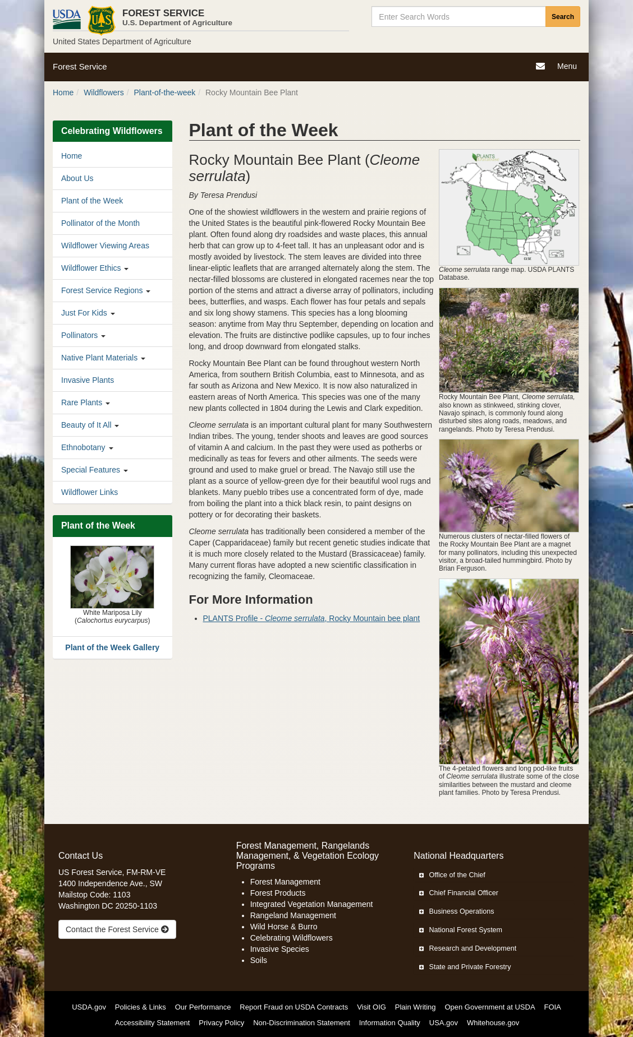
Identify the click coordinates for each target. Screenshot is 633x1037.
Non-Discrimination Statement (301, 1023)
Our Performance (203, 1007)
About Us (77, 178)
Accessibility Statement (152, 1023)
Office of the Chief (452, 875)
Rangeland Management (293, 915)
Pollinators (79, 335)
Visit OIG (371, 1007)
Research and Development (467, 948)
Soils (258, 960)
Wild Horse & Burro (284, 926)
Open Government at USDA (489, 1007)
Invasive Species (279, 949)
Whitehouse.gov (493, 1023)
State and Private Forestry (465, 967)
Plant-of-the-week (165, 92)
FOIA (552, 1007)
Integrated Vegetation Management (311, 904)
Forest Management (285, 881)
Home (63, 92)
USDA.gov (89, 1007)
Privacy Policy (221, 1023)
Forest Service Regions (102, 290)
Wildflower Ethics (91, 267)
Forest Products (278, 892)
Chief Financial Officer (458, 893)
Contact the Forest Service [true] (117, 929)
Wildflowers (104, 92)
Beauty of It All (86, 424)
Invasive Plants (87, 380)
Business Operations (456, 911)
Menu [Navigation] (568, 67)
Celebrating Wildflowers (291, 937)
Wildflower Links (89, 492)
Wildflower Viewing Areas (105, 245)
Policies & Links (140, 1007)
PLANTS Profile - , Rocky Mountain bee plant (311, 618)
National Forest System (460, 930)
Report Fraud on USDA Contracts (294, 1007)
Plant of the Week (92, 200)
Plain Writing (415, 1007)
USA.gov (443, 1023)
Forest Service (80, 66)
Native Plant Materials (99, 357)
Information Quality (389, 1023)
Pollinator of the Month (100, 223)
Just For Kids (84, 312)
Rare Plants (81, 402)
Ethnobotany (83, 447)
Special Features (90, 469)
